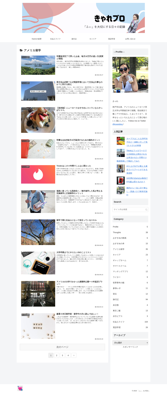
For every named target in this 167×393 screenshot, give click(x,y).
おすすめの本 (130, 243)
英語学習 (130, 327)
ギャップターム (130, 260)
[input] (130, 209)
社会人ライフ (130, 322)
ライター (130, 277)
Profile (130, 227)
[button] (146, 209)
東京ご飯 (130, 310)
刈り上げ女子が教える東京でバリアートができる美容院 (137, 169)
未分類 (130, 305)
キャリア (130, 254)
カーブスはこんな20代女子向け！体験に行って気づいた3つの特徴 (137, 142)
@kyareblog (117, 124)
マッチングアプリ (130, 271)
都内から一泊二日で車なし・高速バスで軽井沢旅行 (137, 191)
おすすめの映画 (130, 238)
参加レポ (130, 288)
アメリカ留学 (130, 249)
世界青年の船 (130, 282)
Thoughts (130, 232)
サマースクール (130, 266)
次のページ (62, 346)
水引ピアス (130, 316)
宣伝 (130, 294)
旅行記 (130, 299)
